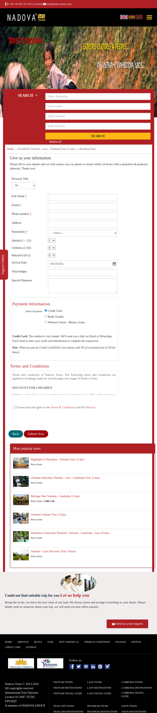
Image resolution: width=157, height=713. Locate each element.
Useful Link (13, 647)
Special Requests (22, 280)
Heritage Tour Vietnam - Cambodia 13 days (55, 496)
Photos (136, 642)
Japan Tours (129, 706)
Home (8, 642)
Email (16, 205)
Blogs (38, 642)
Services (23, 642)
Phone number (21, 214)
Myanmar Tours (97, 706)
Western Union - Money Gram (66, 322)
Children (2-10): (21, 247)
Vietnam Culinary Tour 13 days (48, 514)
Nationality (20, 231)
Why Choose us (69, 642)
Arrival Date (19, 262)
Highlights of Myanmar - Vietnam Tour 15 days (58, 459)
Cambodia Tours (132, 682)
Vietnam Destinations (67, 687)
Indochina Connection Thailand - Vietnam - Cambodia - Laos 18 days (70, 532)
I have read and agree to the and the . (54, 407)
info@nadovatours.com (59, 3)
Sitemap (31, 647)
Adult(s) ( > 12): (22, 240)
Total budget (19, 271)
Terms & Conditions (63, 407)
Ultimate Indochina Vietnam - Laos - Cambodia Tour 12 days (65, 477)
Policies (90, 407)
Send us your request (129, 623)
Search (98, 136)
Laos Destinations (99, 687)
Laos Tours (94, 682)
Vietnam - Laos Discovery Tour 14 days (53, 551)
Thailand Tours (63, 706)
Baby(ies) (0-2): (21, 255)
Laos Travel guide (99, 693)
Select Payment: (33, 311)
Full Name (19, 196)
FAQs (51, 642)
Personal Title (20, 178)
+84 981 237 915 (23, 3)
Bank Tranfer (56, 316)
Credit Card (55, 310)
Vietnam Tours (63, 682)
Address (17, 222)
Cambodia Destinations (136, 687)
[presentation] (39, 420)
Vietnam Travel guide (67, 693)
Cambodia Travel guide (132, 694)
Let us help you (74, 595)
